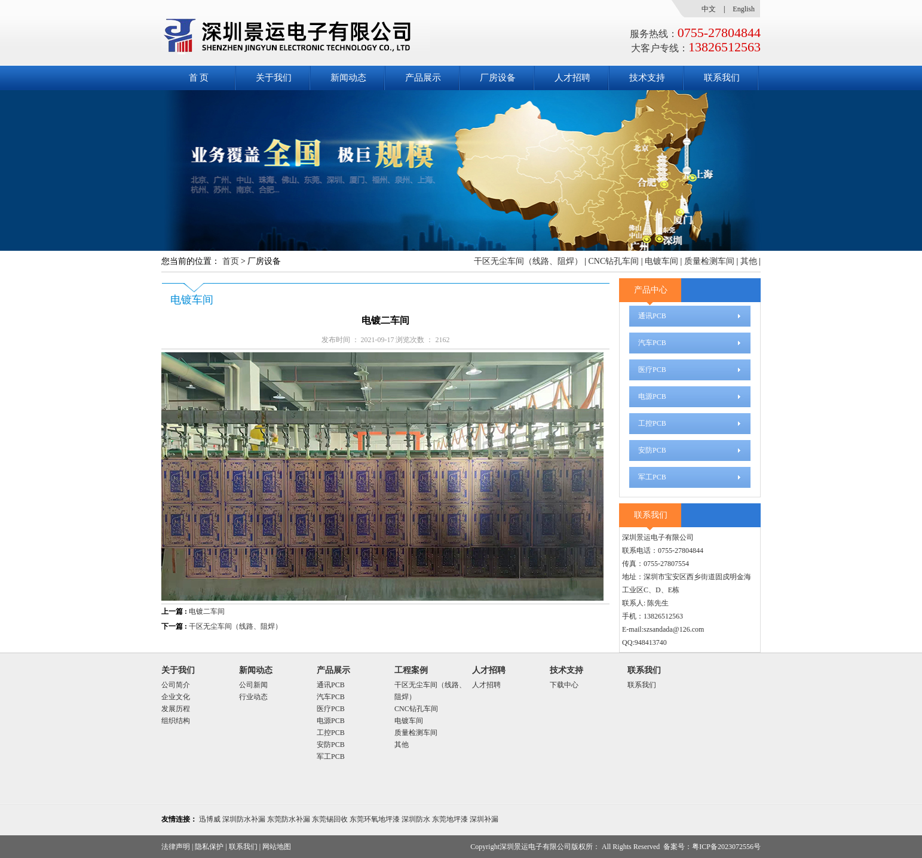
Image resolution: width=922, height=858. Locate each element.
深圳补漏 (484, 819)
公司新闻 (253, 685)
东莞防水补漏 (288, 819)
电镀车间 (661, 261)
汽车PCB (652, 343)
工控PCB (652, 423)
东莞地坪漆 (450, 819)
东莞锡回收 (330, 819)
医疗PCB (652, 369)
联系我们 (722, 77)
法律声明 (175, 846)
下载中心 (564, 685)
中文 (709, 9)
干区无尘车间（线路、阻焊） (528, 261)
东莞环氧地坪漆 (375, 819)
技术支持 (647, 77)
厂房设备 (498, 77)
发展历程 (175, 709)
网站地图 (276, 846)
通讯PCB (652, 316)
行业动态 (253, 697)
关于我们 (274, 77)
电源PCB (652, 396)
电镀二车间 (207, 611)
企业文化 (175, 697)
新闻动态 (348, 77)
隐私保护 (209, 846)
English (744, 9)
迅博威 (209, 819)
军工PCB (652, 477)
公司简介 (175, 685)
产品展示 (423, 77)
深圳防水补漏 (243, 819)
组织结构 (175, 720)
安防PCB (652, 450)
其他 (748, 261)
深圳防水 (416, 819)
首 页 (199, 77)
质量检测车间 (709, 261)
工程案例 (411, 670)
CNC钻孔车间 (613, 261)
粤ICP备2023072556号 (726, 846)
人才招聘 (572, 77)
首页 (230, 261)
